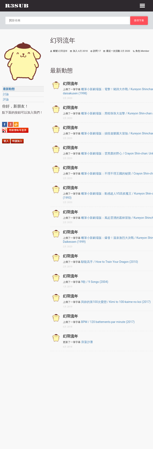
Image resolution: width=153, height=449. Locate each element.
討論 (6, 94)
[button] (142, 5)
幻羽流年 (70, 83)
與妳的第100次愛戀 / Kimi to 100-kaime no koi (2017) (116, 302)
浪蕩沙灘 (87, 342)
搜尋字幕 (139, 20)
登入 (6, 141)
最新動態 (9, 89)
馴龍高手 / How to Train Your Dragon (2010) (109, 261)
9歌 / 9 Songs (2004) (94, 281)
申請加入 (17, 141)
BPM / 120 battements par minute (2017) (108, 322)
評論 (6, 99)
